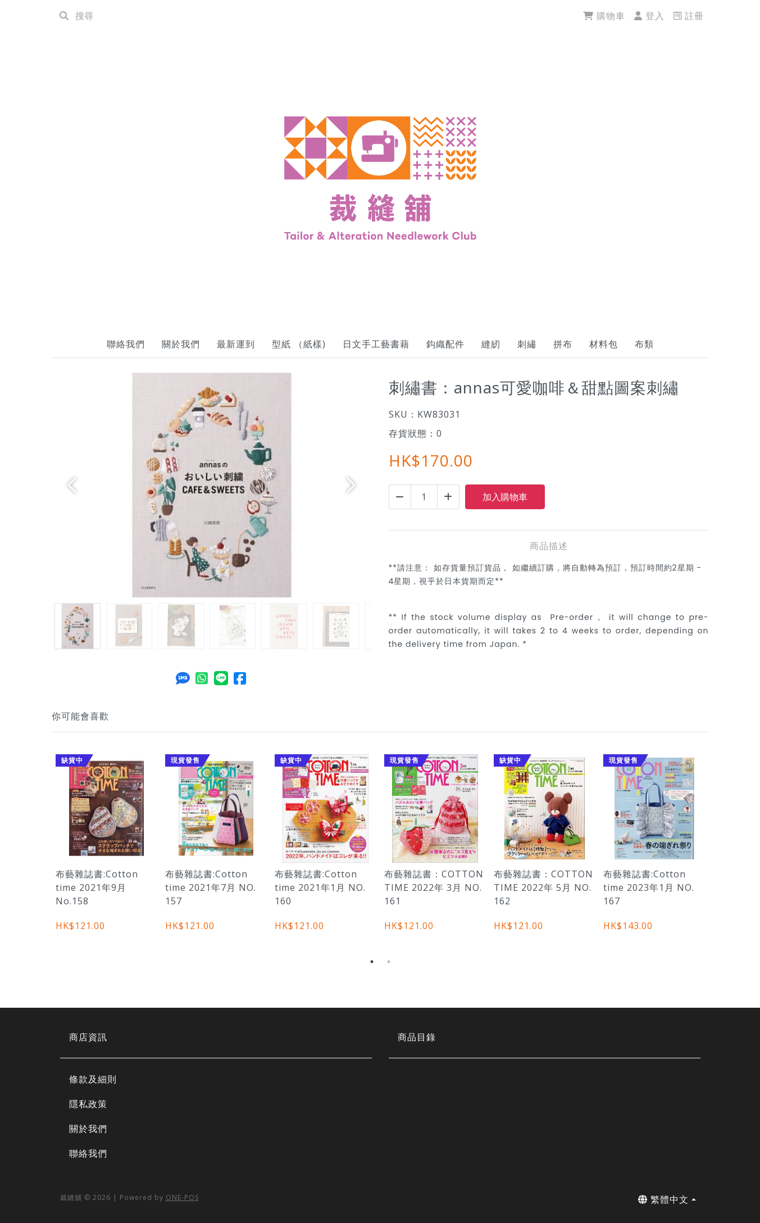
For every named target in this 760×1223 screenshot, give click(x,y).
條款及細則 (93, 1079)
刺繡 (526, 344)
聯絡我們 (126, 344)
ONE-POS (182, 1197)
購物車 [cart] (604, 16)
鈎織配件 (445, 344)
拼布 (562, 344)
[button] (76, 485)
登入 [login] (649, 16)
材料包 (603, 344)
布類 (644, 344)
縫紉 (490, 344)
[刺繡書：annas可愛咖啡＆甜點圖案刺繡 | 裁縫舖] (380, 177)
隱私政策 (88, 1104)
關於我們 (181, 344)
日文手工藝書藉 (376, 344)
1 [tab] (371, 961)
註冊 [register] (688, 16)
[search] (64, 15)
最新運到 (236, 344)
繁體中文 (663, 1199)
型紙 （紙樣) (299, 344)
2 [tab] (388, 961)
